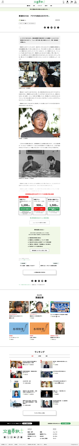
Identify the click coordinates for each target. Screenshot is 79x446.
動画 (29, 5)
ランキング (40, 5)
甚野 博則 (26, 394)
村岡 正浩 (26, 374)
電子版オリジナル (32, 436)
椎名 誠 (22, 20)
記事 (34, 5)
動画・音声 (30, 432)
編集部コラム (43, 434)
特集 (29, 438)
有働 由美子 (62, 383)
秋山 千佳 (26, 364)
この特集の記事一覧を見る (39, 272)
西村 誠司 (53, 316)
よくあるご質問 (43, 438)
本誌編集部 (57, 394)
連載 (51, 5)
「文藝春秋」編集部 (27, 383)
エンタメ (55, 436)
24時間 (39, 356)
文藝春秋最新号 (31, 434)
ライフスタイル (31, 23)
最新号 (46, 5)
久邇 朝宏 (56, 364)
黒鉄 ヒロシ (54, 339)
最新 (32, 356)
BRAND (42, 436)
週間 (46, 356)
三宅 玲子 (56, 373)
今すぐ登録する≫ (27, 423)
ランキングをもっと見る (39, 413)
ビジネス (55, 434)
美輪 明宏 (56, 383)
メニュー (2, 2)
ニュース (55, 432)
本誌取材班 (32, 364)
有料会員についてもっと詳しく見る (39, 250)
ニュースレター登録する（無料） (39, 222)
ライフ (21, 23)
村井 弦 (58, 316)
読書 (25, 23)
